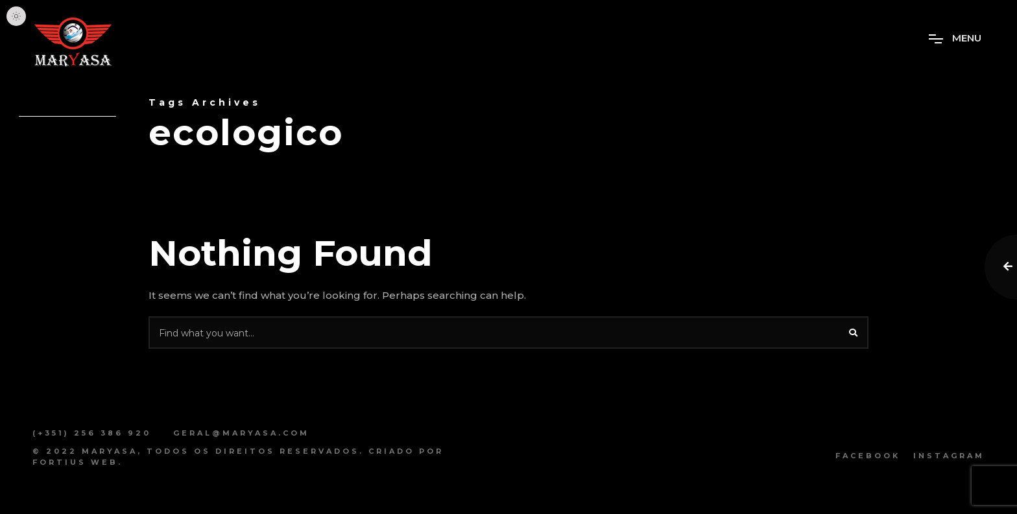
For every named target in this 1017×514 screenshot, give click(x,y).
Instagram (949, 455)
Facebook (867, 455)
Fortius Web (75, 462)
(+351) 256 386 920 (91, 433)
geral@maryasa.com (241, 433)
